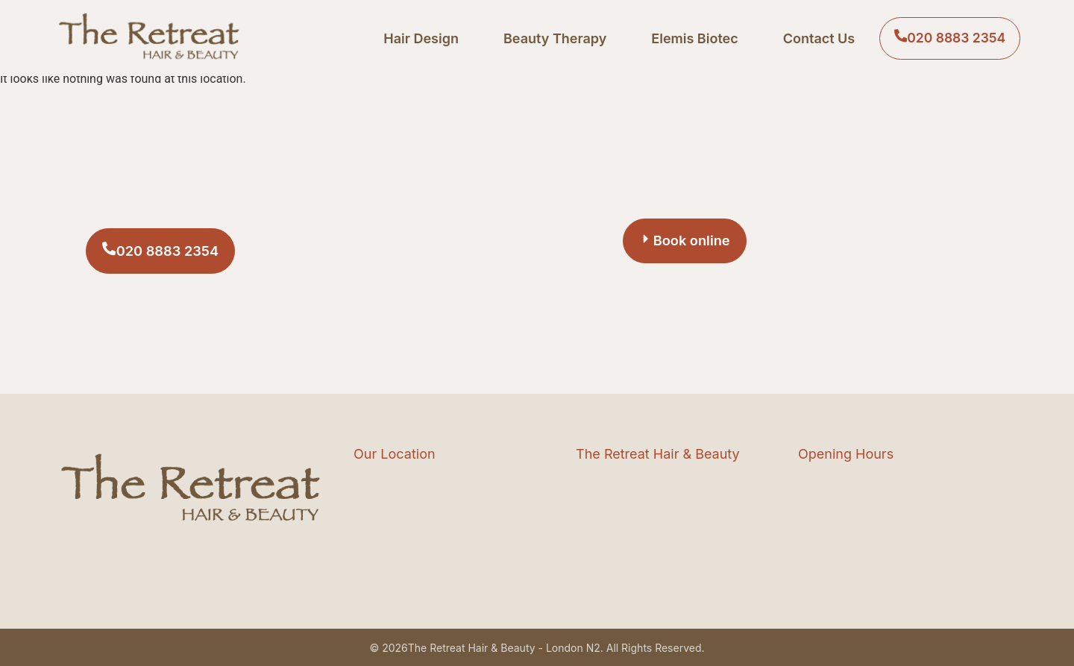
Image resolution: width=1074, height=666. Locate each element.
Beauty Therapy (549, 38)
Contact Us (814, 38)
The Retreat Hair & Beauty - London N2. (505, 647)
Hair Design (416, 38)
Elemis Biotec (690, 38)
